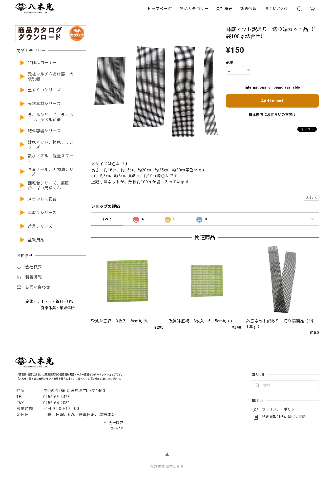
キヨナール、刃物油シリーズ (50, 172)
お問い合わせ (276, 8)
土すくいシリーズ (44, 90)
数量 (230, 62)
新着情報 (248, 8)
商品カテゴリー (193, 8)
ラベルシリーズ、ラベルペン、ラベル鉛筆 (50, 117)
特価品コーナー (42, 63)
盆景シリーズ (40, 226)
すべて (107, 219)
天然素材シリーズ (44, 103)
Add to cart (272, 100)
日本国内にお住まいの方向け (272, 115)
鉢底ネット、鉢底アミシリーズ (50, 144)
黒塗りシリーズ (42, 213)
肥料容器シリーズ (44, 131)
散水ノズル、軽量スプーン (50, 158)
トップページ (159, 8)
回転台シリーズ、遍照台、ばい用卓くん (48, 185)
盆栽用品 (36, 240)
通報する (311, 197)
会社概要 (224, 8)
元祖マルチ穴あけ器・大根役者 (50, 76)
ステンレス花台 (42, 199)
